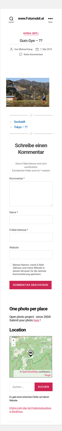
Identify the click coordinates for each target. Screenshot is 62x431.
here (36, 320)
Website (14, 247)
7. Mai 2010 (46, 49)
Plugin (48, 375)
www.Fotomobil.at (31, 18)
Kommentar (17, 178)
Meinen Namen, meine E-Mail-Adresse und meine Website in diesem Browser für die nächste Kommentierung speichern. (29, 269)
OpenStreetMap (30, 371)
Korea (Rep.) (31, 33)
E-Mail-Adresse (18, 230)
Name (13, 212)
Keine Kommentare (33, 54)
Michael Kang (25, 49)
